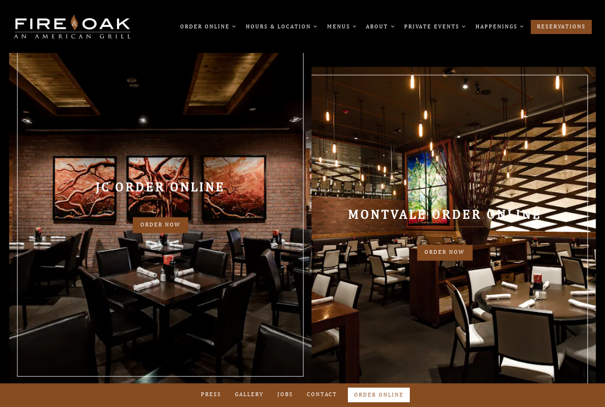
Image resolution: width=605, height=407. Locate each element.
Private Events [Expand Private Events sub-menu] (434, 25)
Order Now (160, 224)
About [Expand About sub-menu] (379, 25)
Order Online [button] (379, 394)
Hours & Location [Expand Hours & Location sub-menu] (281, 25)
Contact (322, 394)
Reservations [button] (561, 26)
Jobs (285, 394)
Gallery (249, 394)
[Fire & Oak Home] (72, 26)
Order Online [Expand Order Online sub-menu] (207, 25)
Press (211, 394)
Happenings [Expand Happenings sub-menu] (499, 25)
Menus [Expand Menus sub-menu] (341, 25)
